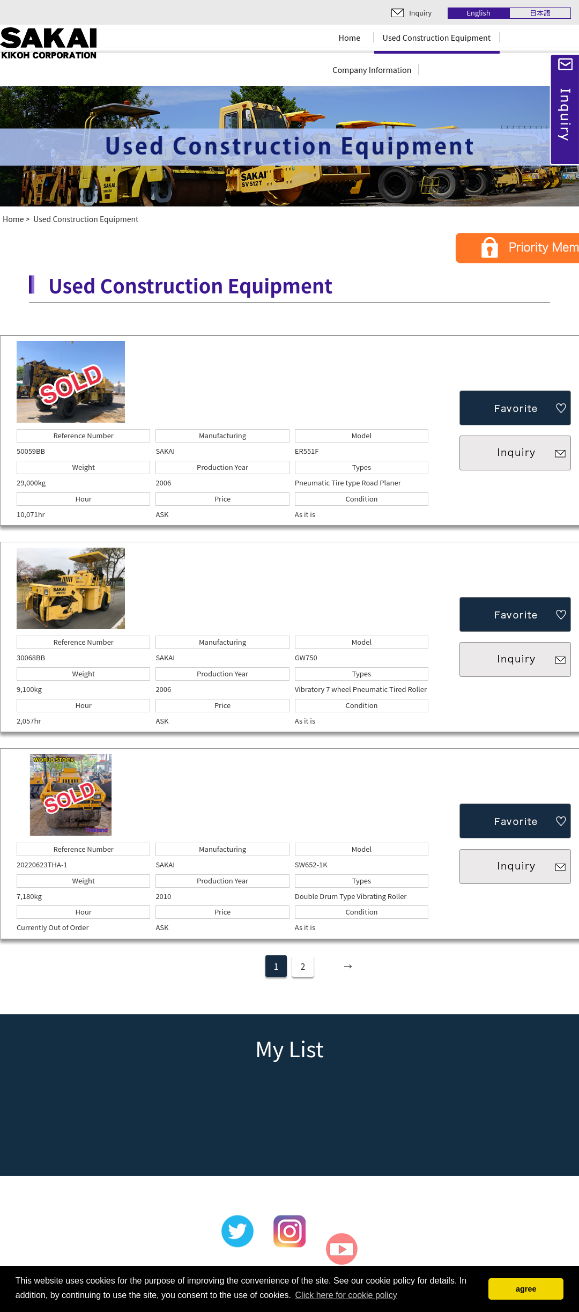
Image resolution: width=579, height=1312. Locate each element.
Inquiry (420, 13)
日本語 (540, 13)
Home (350, 37)
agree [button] (526, 1289)
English (478, 13)
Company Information (371, 69)
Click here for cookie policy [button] (346, 1295)
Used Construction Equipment (437, 37)
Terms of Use (433, 1264)
